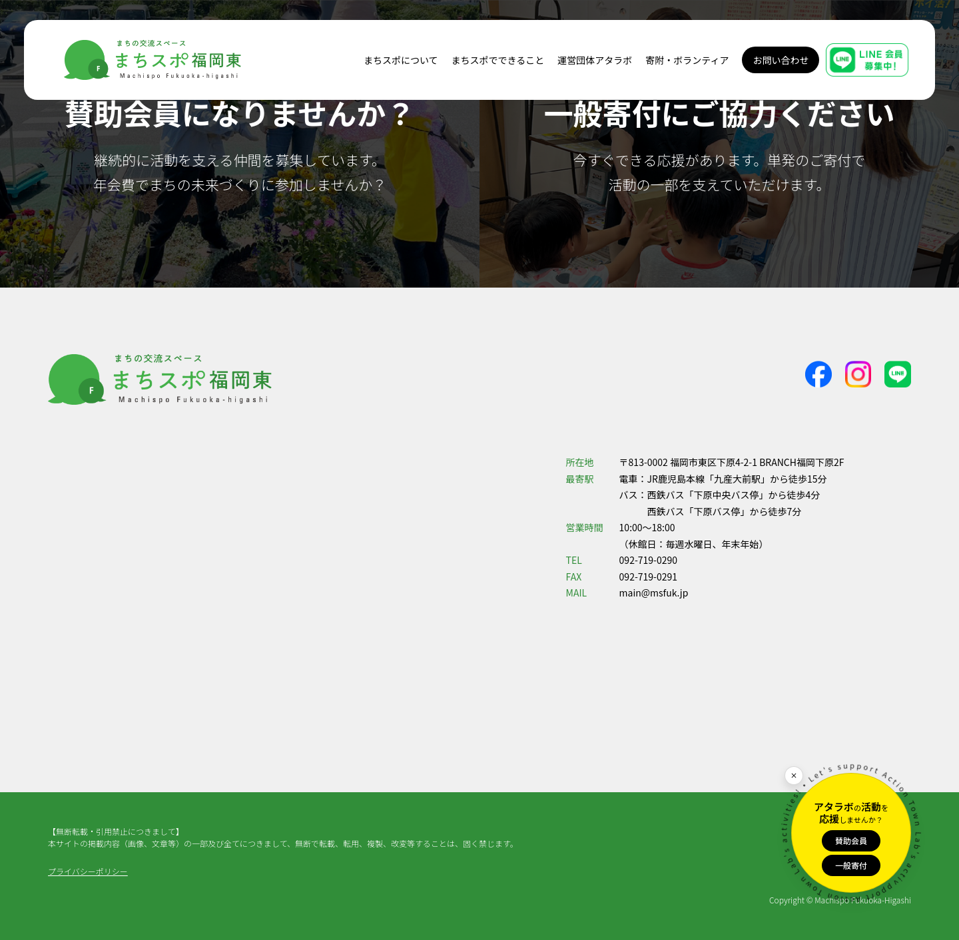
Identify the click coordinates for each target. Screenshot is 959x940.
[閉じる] (794, 775)
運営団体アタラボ (594, 60)
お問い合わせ (780, 60)
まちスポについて (401, 60)
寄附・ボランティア (687, 60)
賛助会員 (851, 840)
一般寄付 (851, 865)
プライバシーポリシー (88, 871)
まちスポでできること (498, 60)
